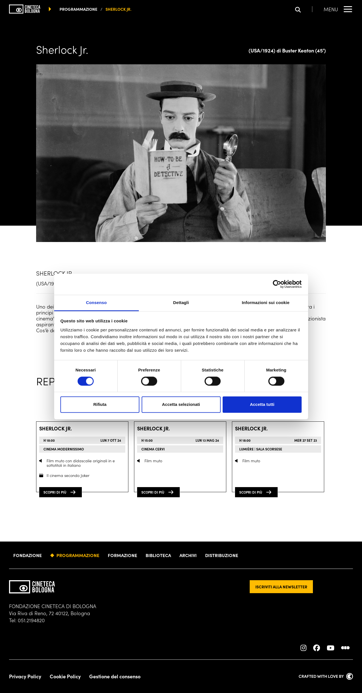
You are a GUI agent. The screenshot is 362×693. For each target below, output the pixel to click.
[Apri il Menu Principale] (338, 9)
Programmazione (77, 555)
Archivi (188, 555)
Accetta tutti (262, 404)
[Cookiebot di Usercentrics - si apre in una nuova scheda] (277, 284)
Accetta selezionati (181, 404)
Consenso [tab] (96, 302)
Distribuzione (221, 555)
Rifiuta (100, 404)
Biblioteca (158, 555)
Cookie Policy (65, 676)
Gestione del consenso (115, 676)
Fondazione (27, 555)
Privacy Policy (25, 676)
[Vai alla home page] (24, 9)
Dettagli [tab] (181, 302)
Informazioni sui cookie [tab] (265, 302)
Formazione (122, 555)
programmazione (78, 9)
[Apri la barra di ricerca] (303, 9)
